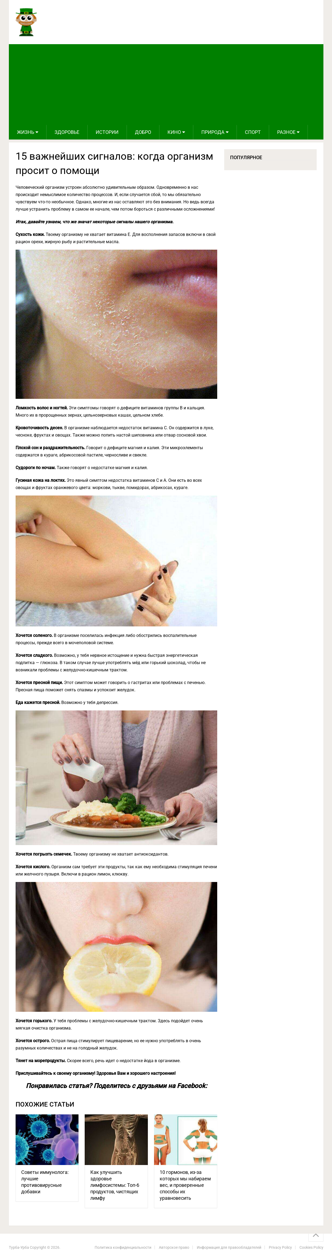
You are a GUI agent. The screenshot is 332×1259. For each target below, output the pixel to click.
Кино (174, 132)
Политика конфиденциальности (123, 1247)
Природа (212, 132)
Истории (107, 132)
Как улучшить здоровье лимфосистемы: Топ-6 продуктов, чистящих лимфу (114, 1185)
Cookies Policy (311, 1247)
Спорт (253, 132)
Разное (286, 132)
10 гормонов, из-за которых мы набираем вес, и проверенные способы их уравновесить (185, 1185)
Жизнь (25, 132)
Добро (143, 132)
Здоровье (67, 132)
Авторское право (174, 1247)
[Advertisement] (166, 84)
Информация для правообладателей (229, 1247)
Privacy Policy (280, 1247)
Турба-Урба (19, 1247)
